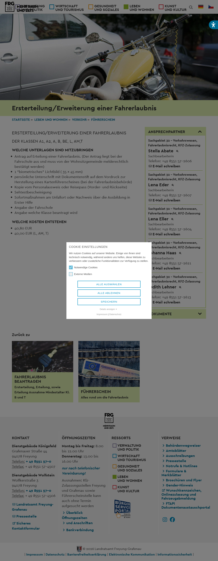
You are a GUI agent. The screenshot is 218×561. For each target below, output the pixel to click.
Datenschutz (115, 314)
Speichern (109, 301)
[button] (213, 24)
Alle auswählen (109, 284)
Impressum (102, 314)
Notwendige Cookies (83, 267)
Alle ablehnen (109, 293)
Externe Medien (80, 274)
